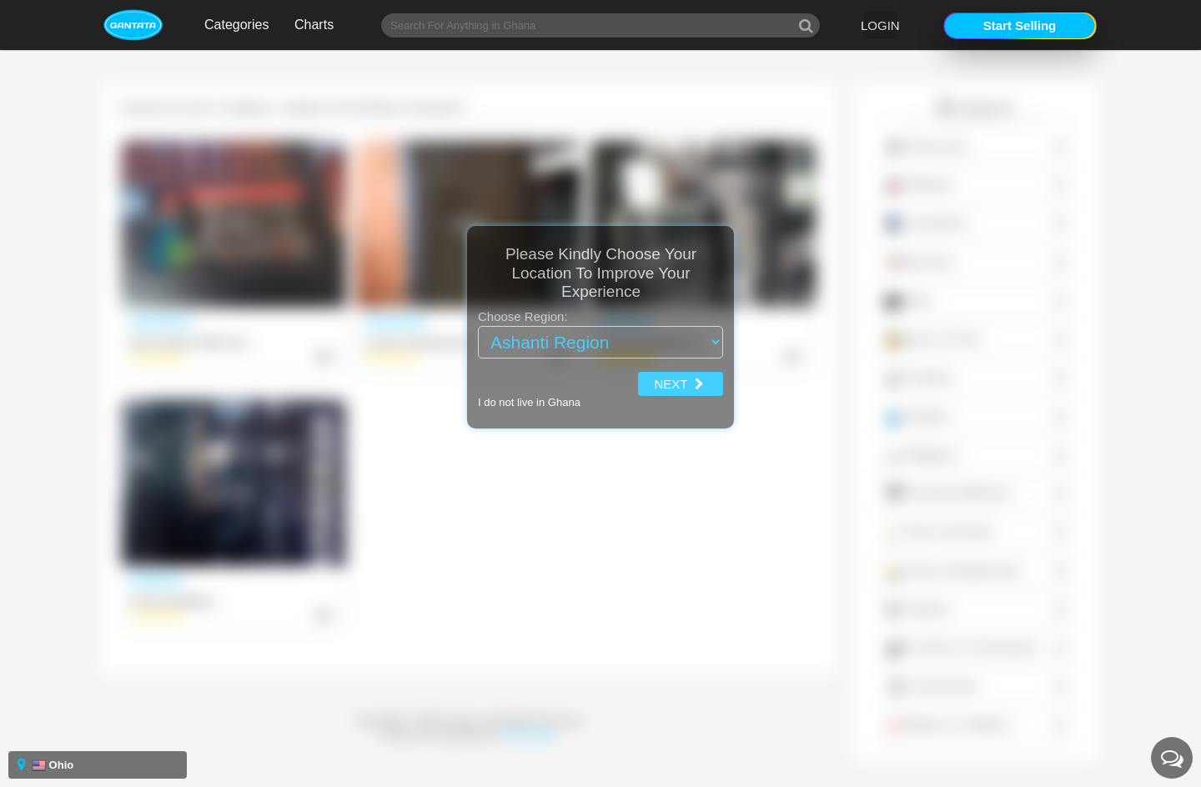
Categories (236, 25)
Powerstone (528, 734)
